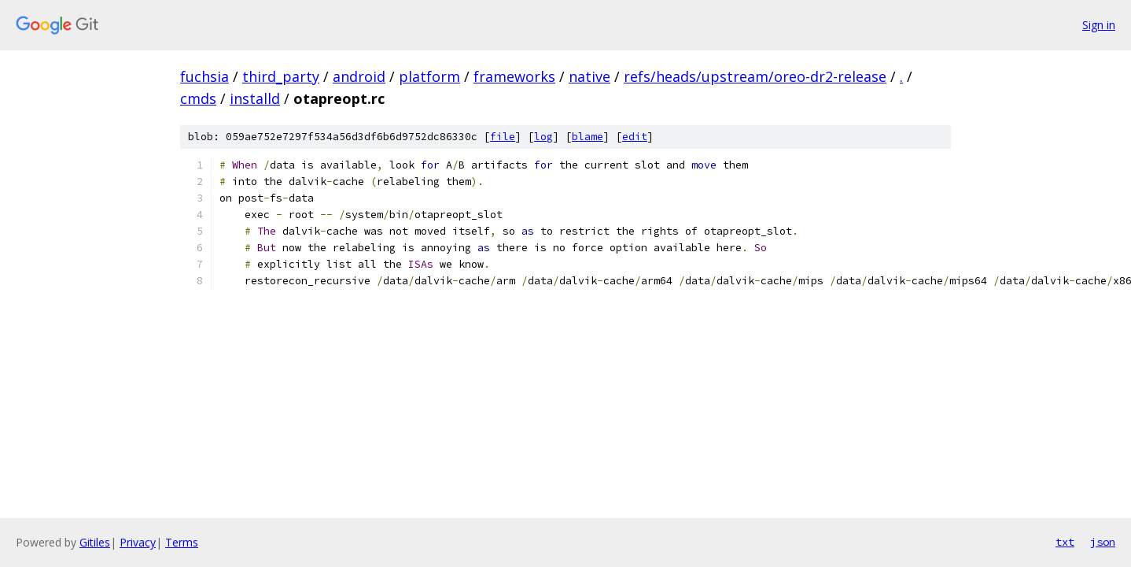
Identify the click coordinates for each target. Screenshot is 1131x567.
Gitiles (94, 542)
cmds (198, 98)
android (359, 76)
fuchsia (204, 76)
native (589, 76)
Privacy (138, 542)
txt (1064, 542)
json (1102, 542)
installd (255, 98)
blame (587, 136)
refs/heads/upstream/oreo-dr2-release (755, 76)
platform (429, 76)
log (543, 136)
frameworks (514, 76)
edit (634, 136)
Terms (181, 542)
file (502, 136)
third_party (280, 76)
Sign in (1098, 24)
